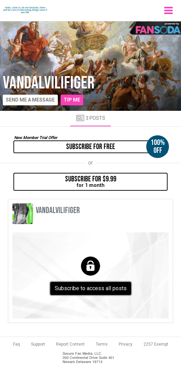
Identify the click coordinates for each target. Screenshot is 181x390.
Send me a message (30, 100)
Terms (102, 344)
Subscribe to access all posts (91, 288)
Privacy (125, 344)
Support (38, 344)
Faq (16, 344)
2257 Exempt (155, 344)
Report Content (70, 344)
